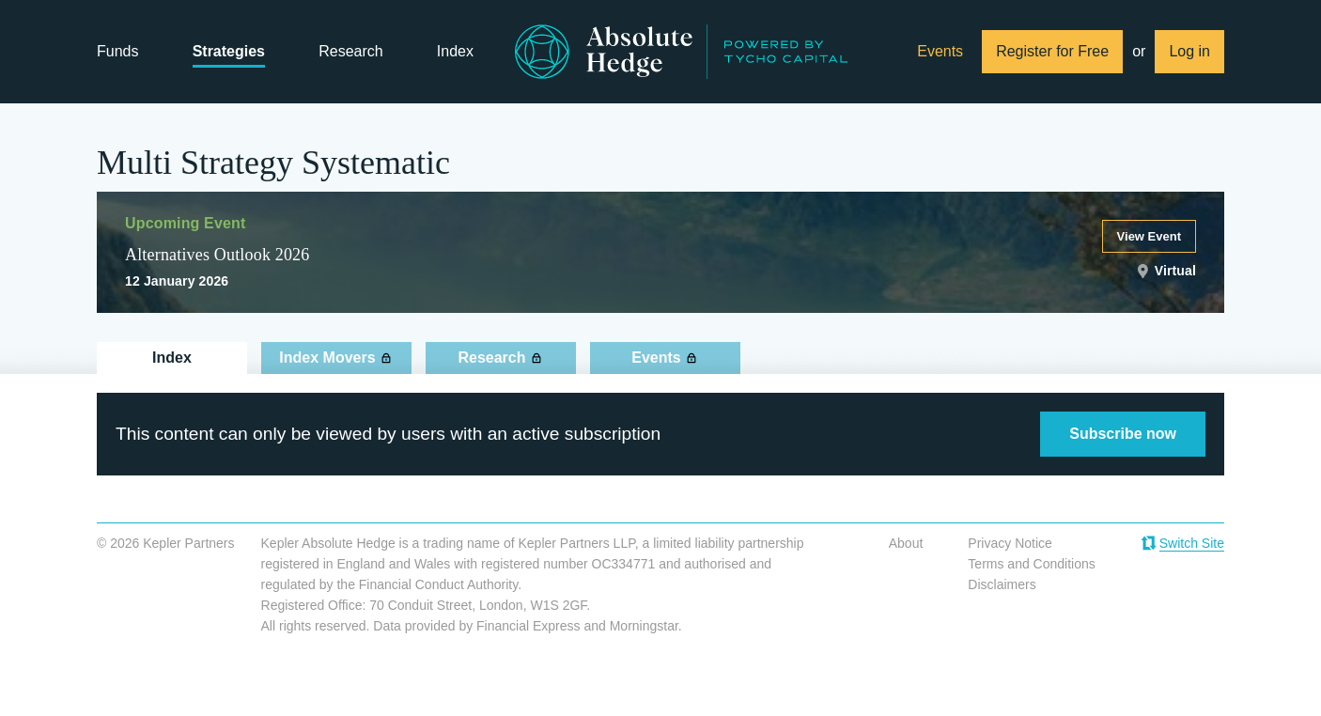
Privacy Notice (1009, 543)
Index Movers (327, 358)
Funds (117, 51)
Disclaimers (1001, 584)
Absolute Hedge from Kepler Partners (681, 51)
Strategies (229, 51)
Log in (1189, 51)
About (906, 543)
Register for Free (1052, 51)
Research (350, 51)
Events (940, 51)
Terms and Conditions (1031, 563)
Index (455, 51)
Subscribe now (1122, 434)
